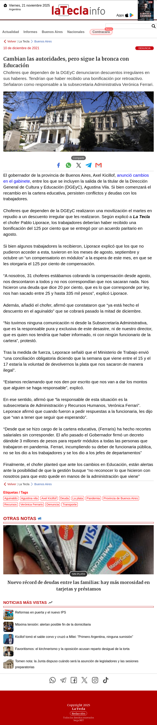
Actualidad (10, 32)
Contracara (102, 31)
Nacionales (75, 32)
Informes (30, 32)
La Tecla (24, 41)
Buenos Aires (52, 32)
